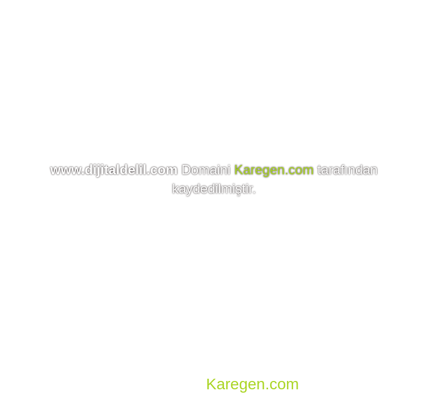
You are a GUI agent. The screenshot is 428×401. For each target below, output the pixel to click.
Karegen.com (274, 169)
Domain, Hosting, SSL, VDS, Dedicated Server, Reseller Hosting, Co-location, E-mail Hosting (209, 367)
